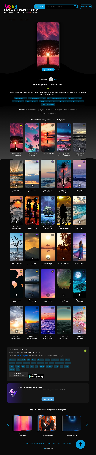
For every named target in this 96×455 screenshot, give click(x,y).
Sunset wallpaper (24, 20)
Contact (27, 443)
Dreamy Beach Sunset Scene (79, 264)
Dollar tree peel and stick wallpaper (57, 98)
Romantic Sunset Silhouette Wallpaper (64, 227)
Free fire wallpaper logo (48, 104)
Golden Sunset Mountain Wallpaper (32, 264)
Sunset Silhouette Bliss (48, 154)
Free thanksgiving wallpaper (47, 101)
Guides (69, 443)
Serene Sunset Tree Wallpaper (16, 154)
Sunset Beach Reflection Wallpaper (16, 191)
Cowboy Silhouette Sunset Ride (63, 264)
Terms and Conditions (45, 443)
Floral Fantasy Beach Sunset (79, 337)
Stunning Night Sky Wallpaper (64, 300)
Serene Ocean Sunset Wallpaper (48, 191)
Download (48, 70)
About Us (34, 443)
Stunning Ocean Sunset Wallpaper (32, 337)
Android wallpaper (22, 356)
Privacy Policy (57, 443)
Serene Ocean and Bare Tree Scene (16, 264)
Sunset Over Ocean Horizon (32, 191)
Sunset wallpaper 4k (20, 98)
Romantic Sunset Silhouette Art (16, 300)
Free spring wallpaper (63, 101)
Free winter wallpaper (32, 101)
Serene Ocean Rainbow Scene (63, 337)
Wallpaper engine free (75, 98)
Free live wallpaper (18, 101)
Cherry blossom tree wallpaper (37, 98)
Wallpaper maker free (77, 101)
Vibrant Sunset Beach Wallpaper (32, 227)
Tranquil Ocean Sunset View (79, 154)
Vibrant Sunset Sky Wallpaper (48, 300)
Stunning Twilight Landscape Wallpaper (64, 154)
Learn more (48, 399)
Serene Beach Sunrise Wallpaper (16, 337)
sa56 (52, 79)
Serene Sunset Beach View (79, 227)
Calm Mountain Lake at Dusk (32, 300)
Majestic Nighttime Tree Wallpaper (48, 227)
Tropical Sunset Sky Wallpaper (32, 154)
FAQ (64, 443)
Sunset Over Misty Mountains (16, 227)
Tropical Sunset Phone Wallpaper (64, 191)
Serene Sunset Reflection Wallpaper (48, 264)
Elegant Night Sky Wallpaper (80, 300)
